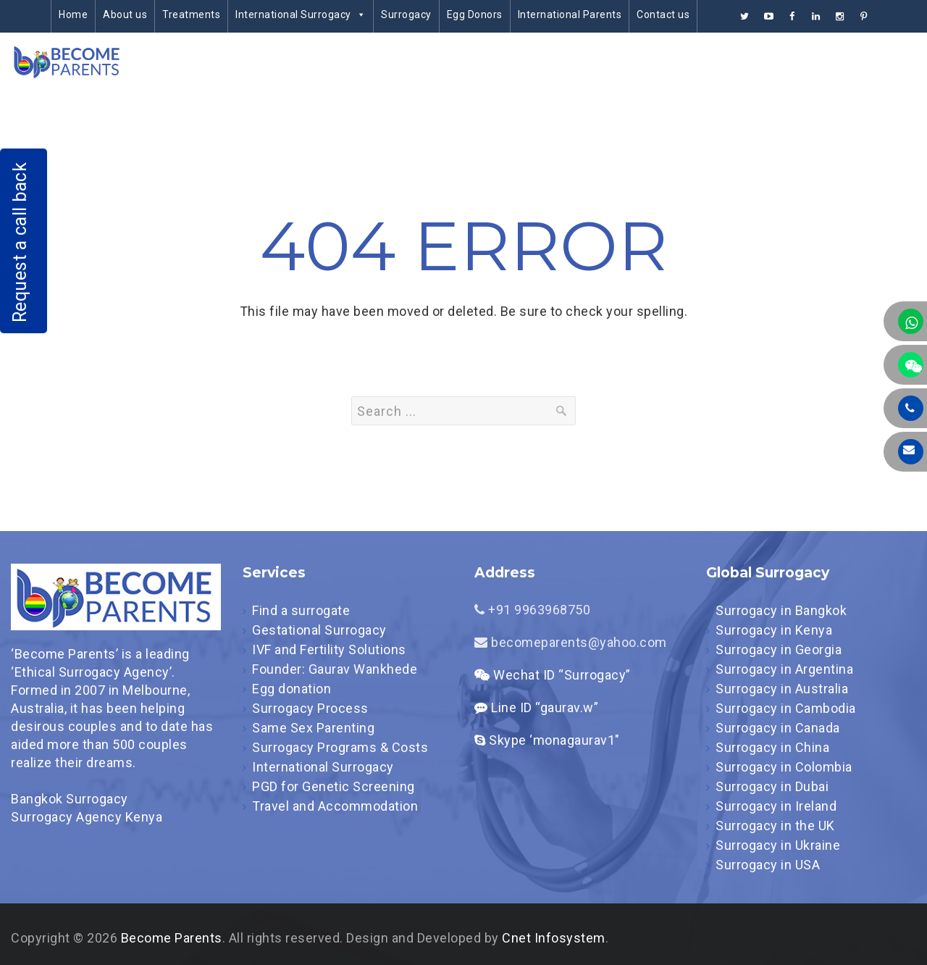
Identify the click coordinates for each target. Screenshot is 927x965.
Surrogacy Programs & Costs (340, 747)
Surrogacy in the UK (775, 825)
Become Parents (171, 937)
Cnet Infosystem (553, 937)
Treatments (191, 14)
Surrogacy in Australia (782, 688)
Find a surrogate (301, 610)
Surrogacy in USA (768, 864)
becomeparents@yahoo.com (570, 642)
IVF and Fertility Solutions (329, 649)
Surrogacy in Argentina (784, 669)
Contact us (663, 14)
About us (125, 14)
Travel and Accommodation (335, 806)
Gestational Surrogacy (319, 630)
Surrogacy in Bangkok (781, 610)
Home (73, 14)
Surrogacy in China (772, 747)
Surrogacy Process (310, 708)
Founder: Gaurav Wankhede (334, 669)
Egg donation (291, 688)
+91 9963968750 (532, 609)
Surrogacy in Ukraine (778, 845)
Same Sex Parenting (313, 727)
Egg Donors (475, 14)
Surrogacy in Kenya (774, 630)
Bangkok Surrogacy (69, 798)
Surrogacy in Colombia (784, 766)
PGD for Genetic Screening (333, 786)
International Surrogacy (300, 14)
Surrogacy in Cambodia (786, 708)
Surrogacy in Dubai (772, 786)
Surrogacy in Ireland (776, 806)
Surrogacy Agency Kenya (86, 816)
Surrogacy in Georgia (779, 649)
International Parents (570, 14)
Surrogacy (406, 14)
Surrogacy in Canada (778, 727)
